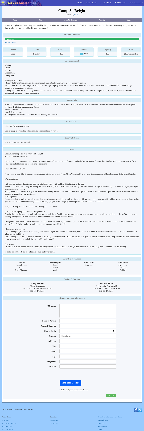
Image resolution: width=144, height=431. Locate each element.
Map (40, 20)
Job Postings (54, 420)
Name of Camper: (48, 326)
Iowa (76, 15)
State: (53, 351)
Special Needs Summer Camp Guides (110, 417)
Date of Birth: (50, 331)
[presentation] (77, 374)
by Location (5, 420)
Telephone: (51, 361)
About (15, 20)
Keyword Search (7, 426)
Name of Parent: (49, 321)
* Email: (52, 366)
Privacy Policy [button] (111, 395)
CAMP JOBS (120, 3)
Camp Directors (103, 420)
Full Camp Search (7, 429)
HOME (80, 3)
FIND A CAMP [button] (136, 3)
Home (100, 429)
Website (102, 20)
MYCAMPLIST (106, 3)
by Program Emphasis (9, 423)
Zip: (54, 356)
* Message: (51, 306)
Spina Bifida (10, 43)
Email (129, 20)
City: (54, 346)
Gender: (52, 336)
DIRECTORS (91, 3)
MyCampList (102, 426)
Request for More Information (72, 298)
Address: (52, 341)
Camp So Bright (71, 10)
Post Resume (54, 423)
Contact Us (101, 423)
